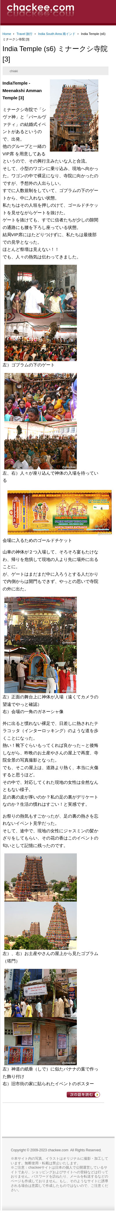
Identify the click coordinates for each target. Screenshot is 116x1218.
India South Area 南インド (56, 34)
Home (7, 34)
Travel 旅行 (24, 34)
